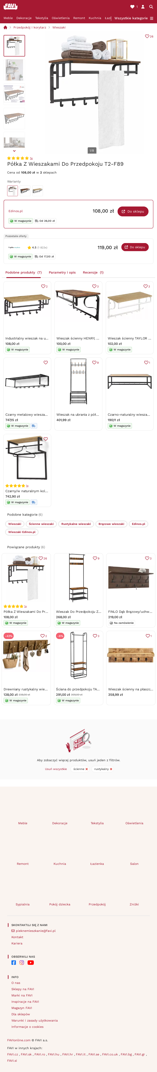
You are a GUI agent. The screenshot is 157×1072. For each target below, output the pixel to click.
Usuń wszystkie (56, 769)
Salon (134, 863)
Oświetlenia (61, 18)
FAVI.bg (127, 1054)
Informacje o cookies (27, 1027)
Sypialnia (23, 904)
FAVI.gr (140, 1054)
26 (151, 36)
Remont (79, 18)
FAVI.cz (13, 1054)
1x (31, 158)
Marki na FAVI (21, 995)
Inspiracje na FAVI (25, 1001)
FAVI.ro (40, 1054)
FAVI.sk (27, 1054)
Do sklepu (135, 211)
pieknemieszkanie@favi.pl (36, 931)
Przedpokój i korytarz (29, 27)
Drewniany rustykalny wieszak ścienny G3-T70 (40, 689)
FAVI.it (81, 1054)
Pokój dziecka (59, 904)
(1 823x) (42, 247)
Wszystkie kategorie (131, 18)
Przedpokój (97, 904)
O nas (15, 983)
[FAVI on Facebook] (13, 962)
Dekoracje (24, 18)
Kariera (16, 943)
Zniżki (134, 904)
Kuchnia (95, 18)
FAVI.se (94, 1054)
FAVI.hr (68, 1054)
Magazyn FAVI (21, 1008)
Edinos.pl (16, 211)
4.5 (34, 247)
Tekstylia (41, 18)
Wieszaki (59, 27)
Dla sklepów (20, 1014)
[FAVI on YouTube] (31, 962)
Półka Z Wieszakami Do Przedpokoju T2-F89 (39, 612)
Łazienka (97, 863)
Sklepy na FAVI (22, 989)
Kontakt (17, 937)
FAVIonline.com (18, 1040)
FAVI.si (12, 1060)
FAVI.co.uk (110, 1054)
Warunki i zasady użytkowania (34, 1020)
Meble (8, 18)
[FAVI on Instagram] (21, 962)
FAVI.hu (54, 1054)
